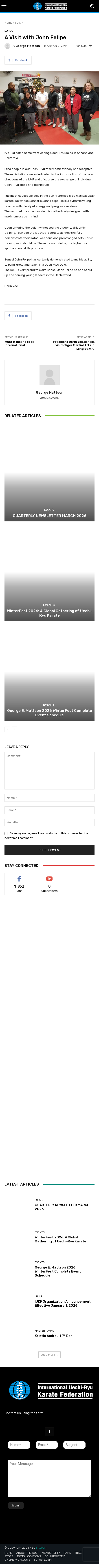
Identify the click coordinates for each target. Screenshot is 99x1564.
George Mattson (28, 45)
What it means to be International (19, 343)
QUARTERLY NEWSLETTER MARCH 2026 (49, 515)
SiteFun (41, 1547)
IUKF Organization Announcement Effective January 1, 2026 (63, 1304)
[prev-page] (7, 729)
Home (8, 23)
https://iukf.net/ (49, 398)
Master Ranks (44, 1331)
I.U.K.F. (19, 23)
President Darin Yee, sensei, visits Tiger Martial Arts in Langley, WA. (74, 345)
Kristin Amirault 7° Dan (54, 1336)
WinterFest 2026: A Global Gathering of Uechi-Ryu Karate (49, 613)
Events (49, 604)
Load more (49, 1355)
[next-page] (14, 729)
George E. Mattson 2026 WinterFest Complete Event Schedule (49, 712)
